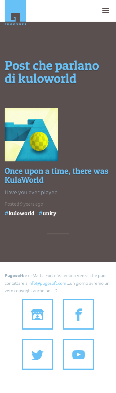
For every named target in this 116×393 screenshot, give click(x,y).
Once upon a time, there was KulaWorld (56, 175)
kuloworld (21, 213)
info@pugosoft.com (47, 283)
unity (49, 213)
